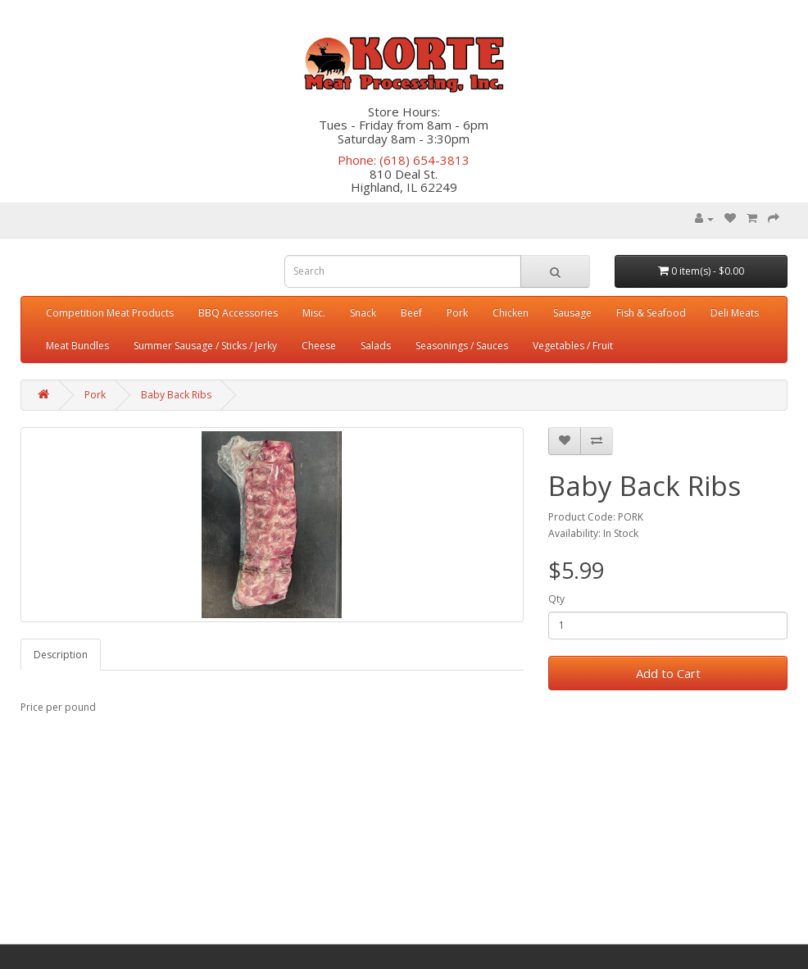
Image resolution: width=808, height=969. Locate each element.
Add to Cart (668, 673)
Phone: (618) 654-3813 (404, 160)
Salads (376, 346)
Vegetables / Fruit (573, 346)
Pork (457, 313)
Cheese (319, 346)
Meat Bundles (77, 346)
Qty (556, 599)
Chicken (511, 313)
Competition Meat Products (110, 313)
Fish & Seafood (651, 313)
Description (61, 655)
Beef (411, 313)
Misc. (313, 313)
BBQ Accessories (238, 313)
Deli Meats (734, 313)
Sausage (572, 313)
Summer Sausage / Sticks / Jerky (205, 346)
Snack (363, 313)
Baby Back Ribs (176, 395)
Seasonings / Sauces (461, 346)
